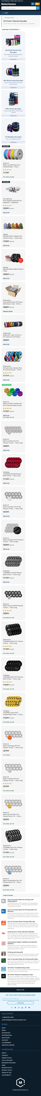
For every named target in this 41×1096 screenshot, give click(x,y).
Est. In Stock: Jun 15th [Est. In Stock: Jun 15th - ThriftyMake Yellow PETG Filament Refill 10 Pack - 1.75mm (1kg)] (8, 722)
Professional (7, 1035)
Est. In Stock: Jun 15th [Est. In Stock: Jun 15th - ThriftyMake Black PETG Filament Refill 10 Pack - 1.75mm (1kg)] (8, 689)
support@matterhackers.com (14, 1020)
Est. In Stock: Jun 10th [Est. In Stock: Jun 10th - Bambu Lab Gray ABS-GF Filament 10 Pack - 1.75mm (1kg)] (8, 617)
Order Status (7, 1058)
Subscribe (20, 1003)
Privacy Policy (7, 1070)
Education (6, 1037)
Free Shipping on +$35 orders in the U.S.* (12, 1)
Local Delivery (7, 1060)
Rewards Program (9, 1063)
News (4, 1030)
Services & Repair (8, 1045)
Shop (4, 1028)
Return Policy (7, 1067)
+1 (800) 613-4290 (7, 1017)
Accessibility (6, 1075)
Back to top (20, 990)
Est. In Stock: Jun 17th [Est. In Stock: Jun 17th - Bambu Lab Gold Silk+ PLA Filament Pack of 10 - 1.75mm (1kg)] (8, 823)
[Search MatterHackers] (38, 8)
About (4, 1053)
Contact (5, 1055)
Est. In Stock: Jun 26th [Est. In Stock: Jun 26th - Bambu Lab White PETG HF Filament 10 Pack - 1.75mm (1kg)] (8, 790)
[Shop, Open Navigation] (5, 13)
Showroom (6, 1033)
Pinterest (25, 1007)
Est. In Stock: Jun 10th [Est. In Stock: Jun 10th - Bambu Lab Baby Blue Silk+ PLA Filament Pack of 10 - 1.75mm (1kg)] (8, 890)
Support (5, 1040)
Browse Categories (11, 29)
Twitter (15, 1007)
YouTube (29, 1007)
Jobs (3, 1065)
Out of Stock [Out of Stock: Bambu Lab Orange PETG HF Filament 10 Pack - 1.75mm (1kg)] (6, 755)
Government (6, 1042)
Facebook (11, 1007)
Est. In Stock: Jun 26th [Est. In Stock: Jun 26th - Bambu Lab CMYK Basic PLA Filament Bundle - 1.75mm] (8, 177)
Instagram (18, 1007)
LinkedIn (22, 1007)
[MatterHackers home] (8, 4)
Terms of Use (6, 1072)
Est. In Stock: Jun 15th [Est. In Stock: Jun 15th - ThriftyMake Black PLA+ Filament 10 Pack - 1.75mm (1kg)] (8, 653)
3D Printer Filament (9, 17)
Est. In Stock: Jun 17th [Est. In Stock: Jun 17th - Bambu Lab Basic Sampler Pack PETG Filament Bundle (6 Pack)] (8, 417)
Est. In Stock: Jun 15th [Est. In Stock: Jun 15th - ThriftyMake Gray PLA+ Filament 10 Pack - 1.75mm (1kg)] (8, 856)
